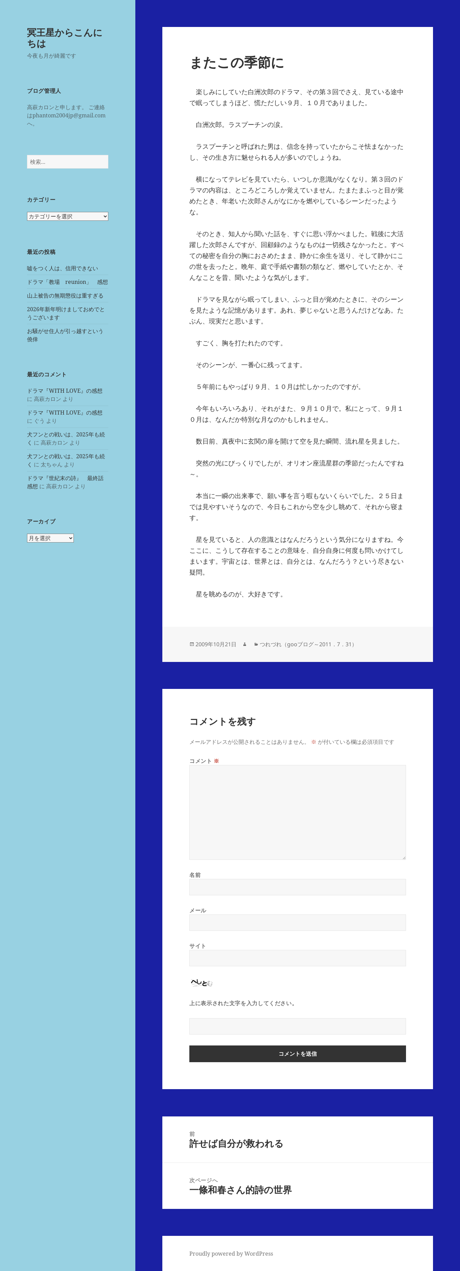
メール (197, 910)
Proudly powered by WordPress (231, 1253)
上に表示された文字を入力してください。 (243, 1003)
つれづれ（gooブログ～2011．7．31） (308, 644)
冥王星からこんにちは (65, 37)
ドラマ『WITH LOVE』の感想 (65, 390)
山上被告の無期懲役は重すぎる (65, 295)
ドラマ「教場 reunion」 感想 (67, 282)
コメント (204, 761)
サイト (197, 946)
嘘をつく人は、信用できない (62, 268)
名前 (195, 875)
